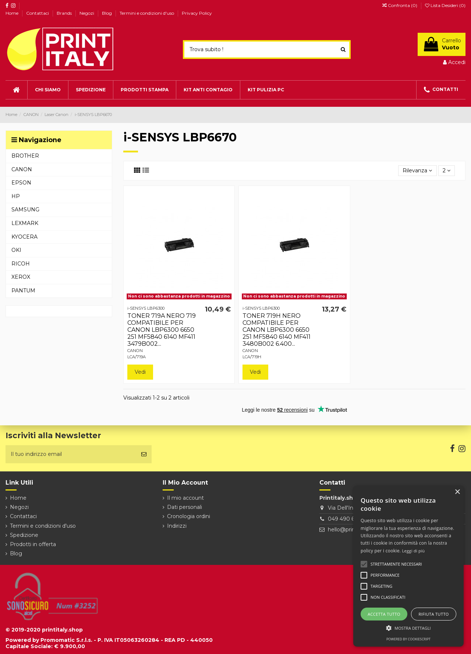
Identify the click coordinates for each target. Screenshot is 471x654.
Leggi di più (413, 550)
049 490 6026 (346, 519)
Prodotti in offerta (33, 544)
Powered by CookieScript (408, 639)
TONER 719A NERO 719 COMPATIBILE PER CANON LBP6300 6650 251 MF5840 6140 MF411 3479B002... (161, 330)
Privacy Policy (197, 13)
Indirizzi (177, 526)
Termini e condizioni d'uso (147, 13)
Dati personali (184, 507)
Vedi (140, 372)
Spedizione (24, 535)
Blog (107, 13)
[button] (408, 628)
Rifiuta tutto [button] (433, 614)
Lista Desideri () (445, 5)
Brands (65, 13)
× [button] (457, 492)
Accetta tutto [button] (384, 614)
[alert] (408, 566)
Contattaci (38, 13)
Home (13, 13)
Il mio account (185, 498)
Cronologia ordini (188, 516)
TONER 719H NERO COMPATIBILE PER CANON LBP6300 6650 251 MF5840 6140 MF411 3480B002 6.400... (276, 330)
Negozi (87, 13)
